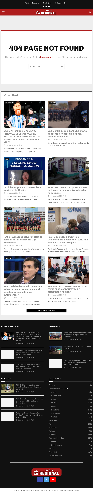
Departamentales (10, 102)
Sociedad (8, 258)
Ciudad (54, 392)
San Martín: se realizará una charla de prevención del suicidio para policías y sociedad (67, 134)
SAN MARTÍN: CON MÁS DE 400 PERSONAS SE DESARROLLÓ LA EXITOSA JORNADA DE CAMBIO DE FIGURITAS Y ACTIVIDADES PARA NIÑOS (22, 137)
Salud (51, 159)
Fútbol (53, 442)
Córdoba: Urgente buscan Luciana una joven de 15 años (22, 189)
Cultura (52, 385)
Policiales (53, 428)
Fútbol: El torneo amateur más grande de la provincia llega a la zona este (28, 387)
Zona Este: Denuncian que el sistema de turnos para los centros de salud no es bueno (67, 190)
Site (6, 427)
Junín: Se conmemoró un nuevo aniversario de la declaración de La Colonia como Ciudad (29, 367)
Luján (53, 406)
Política (52, 431)
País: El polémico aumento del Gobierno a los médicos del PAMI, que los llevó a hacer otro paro (68, 240)
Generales (8, 208)
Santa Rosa (55, 417)
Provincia (53, 435)
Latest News (11, 95)
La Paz (54, 403)
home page (45, 57)
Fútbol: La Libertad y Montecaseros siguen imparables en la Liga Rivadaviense (29, 401)
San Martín (53, 102)
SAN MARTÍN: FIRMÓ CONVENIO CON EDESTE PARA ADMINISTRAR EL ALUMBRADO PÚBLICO (67, 289)
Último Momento (55, 456)
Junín (53, 399)
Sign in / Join (60, 3)
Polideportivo (56, 445)
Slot (3, 427)
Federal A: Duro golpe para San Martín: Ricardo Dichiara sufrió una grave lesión (29, 415)
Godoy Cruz (56, 396)
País (6, 159)
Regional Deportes (56, 438)
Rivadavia (55, 410)
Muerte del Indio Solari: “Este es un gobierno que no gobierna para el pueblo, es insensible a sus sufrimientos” (23, 290)
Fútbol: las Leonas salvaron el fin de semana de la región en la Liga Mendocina (23, 240)
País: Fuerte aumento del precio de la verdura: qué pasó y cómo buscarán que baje (77, 362)
